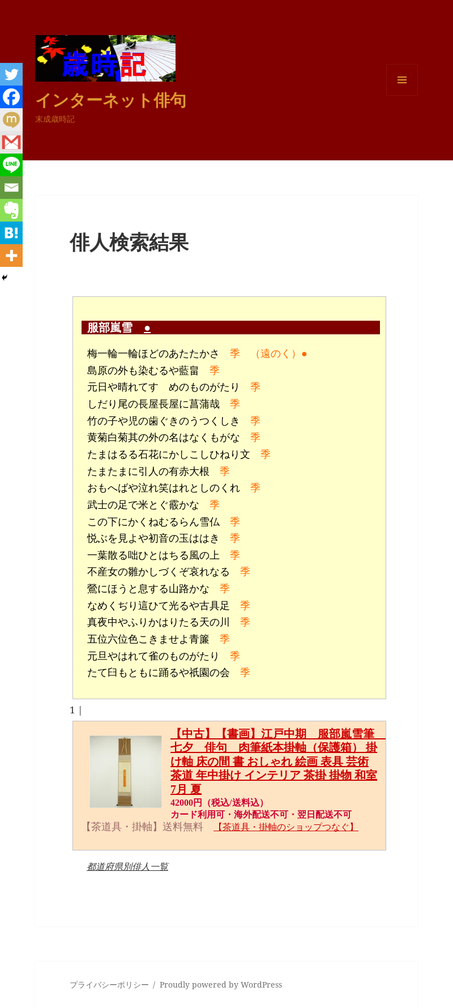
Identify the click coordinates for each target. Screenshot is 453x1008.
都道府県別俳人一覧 (127, 866)
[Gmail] (11, 142)
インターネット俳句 (110, 99)
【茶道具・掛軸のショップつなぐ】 (285, 827)
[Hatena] (11, 233)
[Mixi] (11, 119)
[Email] (11, 187)
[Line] (11, 165)
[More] (11, 255)
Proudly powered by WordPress (221, 984)
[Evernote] (11, 210)
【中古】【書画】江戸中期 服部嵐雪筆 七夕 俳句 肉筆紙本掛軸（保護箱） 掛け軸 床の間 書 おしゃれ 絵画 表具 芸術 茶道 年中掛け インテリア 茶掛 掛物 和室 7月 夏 (278, 762)
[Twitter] (11, 74)
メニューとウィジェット (402, 95)
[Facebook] (11, 97)
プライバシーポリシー (109, 984)
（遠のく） (275, 353)
